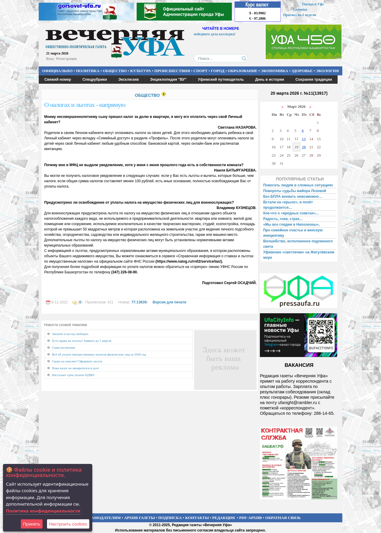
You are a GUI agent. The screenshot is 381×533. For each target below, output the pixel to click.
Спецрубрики (94, 79)
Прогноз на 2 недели (299, 15)
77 (133, 302)
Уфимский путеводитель (221, 79)
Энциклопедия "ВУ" (168, 79)
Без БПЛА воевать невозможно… (292, 196)
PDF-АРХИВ (250, 517)
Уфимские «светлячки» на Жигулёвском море (298, 255)
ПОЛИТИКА (87, 70)
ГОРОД (217, 70)
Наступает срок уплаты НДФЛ (73, 375)
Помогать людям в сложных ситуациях (298, 185)
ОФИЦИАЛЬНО (57, 70)
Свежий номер (57, 79)
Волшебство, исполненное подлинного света (298, 244)
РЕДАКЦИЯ (223, 517)
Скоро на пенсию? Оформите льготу (77, 361)
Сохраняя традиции (313, 79)
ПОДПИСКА (170, 517)
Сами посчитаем (63, 347)
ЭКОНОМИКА (274, 70)
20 (304, 147)
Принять (31, 523)
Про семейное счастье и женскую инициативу (293, 233)
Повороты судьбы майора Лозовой (294, 191)
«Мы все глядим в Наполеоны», (291, 224)
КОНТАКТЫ (197, 517)
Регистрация (66, 59)
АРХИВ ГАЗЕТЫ (139, 517)
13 (304, 139)
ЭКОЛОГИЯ (327, 70)
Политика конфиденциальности (43, 511)
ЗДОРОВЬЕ (302, 70)
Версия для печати (169, 302)
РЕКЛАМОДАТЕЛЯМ (100, 517)
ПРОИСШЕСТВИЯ (172, 70)
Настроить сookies (68, 523)
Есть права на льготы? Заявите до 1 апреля (81, 340)
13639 (141, 302)
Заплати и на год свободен (70, 334)
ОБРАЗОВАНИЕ (242, 70)
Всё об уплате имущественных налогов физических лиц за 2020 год (99, 354)
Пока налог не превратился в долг (75, 368)
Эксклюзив (128, 79)
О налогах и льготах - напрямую (84, 104)
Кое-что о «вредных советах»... (290, 213)
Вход (50, 59)
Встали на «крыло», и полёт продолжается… (288, 205)
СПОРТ (200, 70)
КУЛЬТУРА (140, 70)
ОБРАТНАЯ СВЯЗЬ (283, 517)
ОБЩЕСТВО (115, 70)
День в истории (269, 79)
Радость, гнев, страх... (282, 219)
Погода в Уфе (313, 4)
